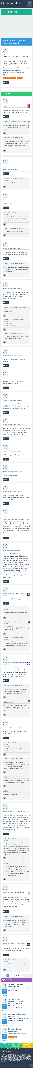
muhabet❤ (19, 77)
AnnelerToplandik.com (6, 1051)
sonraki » (18, 976)
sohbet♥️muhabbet (12, 77)
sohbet (4, 77)
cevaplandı (5, 106)
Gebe (27, 1048)
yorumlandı (10, 123)
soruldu (12, 58)
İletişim (3, 1048)
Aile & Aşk (13, 56)
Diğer (17, 988)
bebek (3, 1049)
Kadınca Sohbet (13, 3)
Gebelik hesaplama (19, 1048)
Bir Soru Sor (13, 12)
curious (26, 1018)
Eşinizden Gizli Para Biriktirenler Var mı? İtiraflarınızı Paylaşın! (16, 1001)
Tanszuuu (10, 1035)
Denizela (10, 1007)
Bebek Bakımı (10, 1048)
